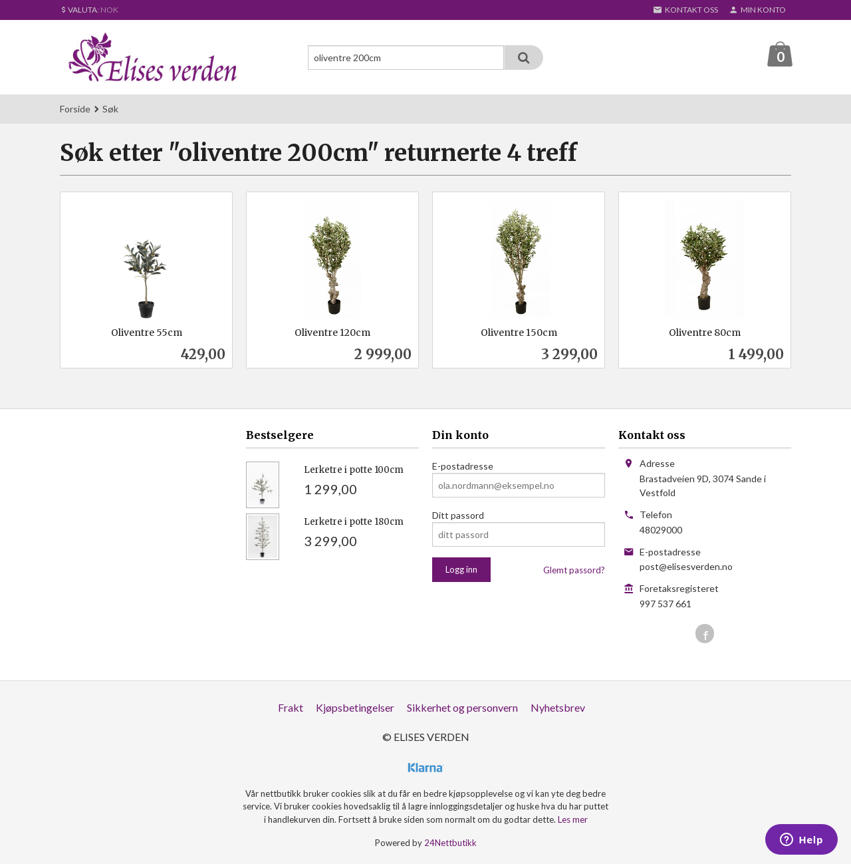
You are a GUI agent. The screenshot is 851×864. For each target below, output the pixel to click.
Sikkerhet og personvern (462, 708)
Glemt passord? (574, 570)
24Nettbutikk (450, 843)
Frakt (290, 708)
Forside (75, 109)
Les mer (573, 820)
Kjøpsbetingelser (355, 708)
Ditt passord (458, 515)
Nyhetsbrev (558, 708)
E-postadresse (462, 466)
